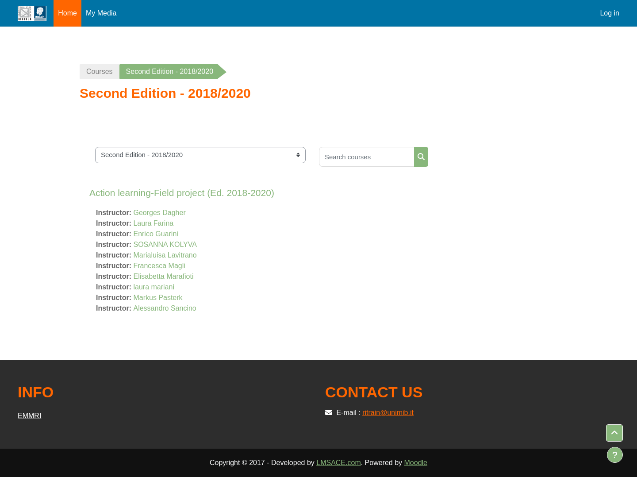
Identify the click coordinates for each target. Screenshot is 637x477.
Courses (99, 71)
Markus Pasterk (157, 297)
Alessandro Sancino (164, 308)
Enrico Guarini (155, 234)
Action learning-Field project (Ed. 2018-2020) (181, 193)
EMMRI (29, 415)
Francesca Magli (159, 265)
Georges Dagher (159, 212)
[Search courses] (366, 157)
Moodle (415, 462)
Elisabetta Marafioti (163, 276)
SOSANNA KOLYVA (164, 244)
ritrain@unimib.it (388, 412)
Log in (609, 13)
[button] (614, 433)
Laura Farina (153, 223)
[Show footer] (615, 455)
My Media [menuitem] (101, 13)
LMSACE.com (338, 462)
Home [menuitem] (67, 13)
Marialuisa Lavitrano (164, 255)
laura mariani (153, 287)
